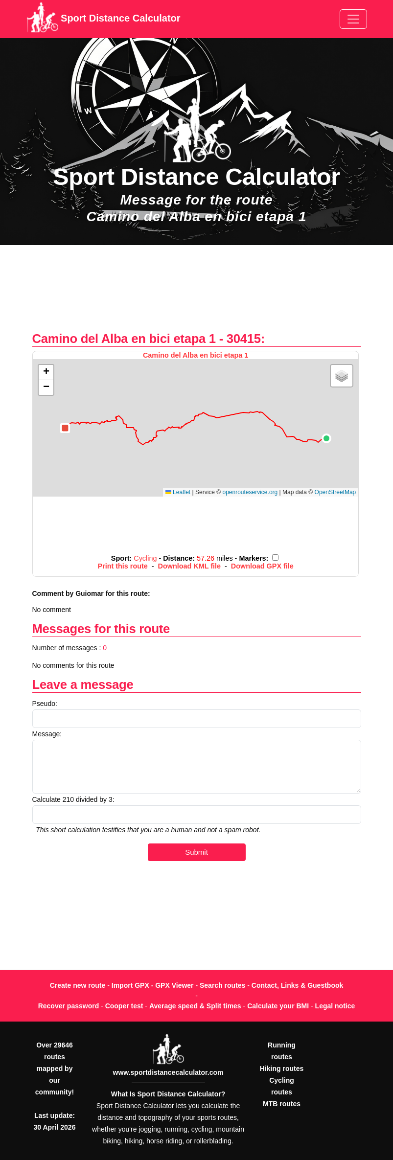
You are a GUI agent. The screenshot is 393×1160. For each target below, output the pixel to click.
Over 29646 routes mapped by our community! (54, 1068)
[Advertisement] (196, 293)
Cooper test (124, 1006)
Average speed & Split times (195, 1006)
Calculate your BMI (278, 1006)
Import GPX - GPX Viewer (153, 985)
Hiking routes (281, 1068)
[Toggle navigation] (353, 19)
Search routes (222, 985)
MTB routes (282, 1104)
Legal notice (335, 1006)
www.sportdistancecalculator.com (168, 1072)
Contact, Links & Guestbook (297, 985)
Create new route (78, 985)
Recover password (68, 1006)
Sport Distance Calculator (103, 19)
